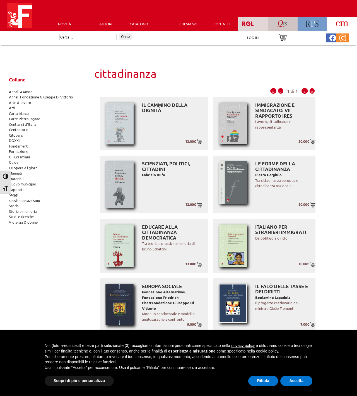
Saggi (13, 194)
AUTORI (105, 23)
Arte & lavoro (20, 102)
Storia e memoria (23, 211)
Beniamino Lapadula (272, 297)
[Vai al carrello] (283, 37)
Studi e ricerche (21, 216)
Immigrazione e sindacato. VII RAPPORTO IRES (275, 110)
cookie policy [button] (267, 351)
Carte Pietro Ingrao (24, 118)
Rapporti (16, 189)
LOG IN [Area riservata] (253, 37)
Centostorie (18, 129)
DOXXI (14, 140)
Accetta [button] (296, 380)
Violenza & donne (23, 222)
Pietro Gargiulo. (269, 174)
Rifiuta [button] (263, 380)
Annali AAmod (21, 91)
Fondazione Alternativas (163, 291)
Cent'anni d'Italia (22, 124)
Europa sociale (162, 286)
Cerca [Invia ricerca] (125, 36)
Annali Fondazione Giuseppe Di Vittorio (41, 97)
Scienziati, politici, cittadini (166, 166)
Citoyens (16, 135)
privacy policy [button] (243, 345)
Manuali (15, 173)
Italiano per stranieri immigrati (280, 229)
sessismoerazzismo (24, 200)
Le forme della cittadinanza (275, 166)
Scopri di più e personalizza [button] (79, 380)
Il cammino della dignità (164, 108)
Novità (64, 23)
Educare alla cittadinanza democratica (160, 232)
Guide (13, 162)
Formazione (18, 151)
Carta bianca (19, 113)
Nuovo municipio (22, 184)
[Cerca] (88, 37)
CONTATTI (221, 23)
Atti (12, 107)
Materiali (16, 178)
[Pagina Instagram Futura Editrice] (342, 37)
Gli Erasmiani (19, 156)
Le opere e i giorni (23, 167)
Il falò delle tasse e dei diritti (281, 289)
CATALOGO (139, 23)
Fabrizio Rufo (153, 174)
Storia (14, 205)
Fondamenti (18, 146)
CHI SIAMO (188, 23)
